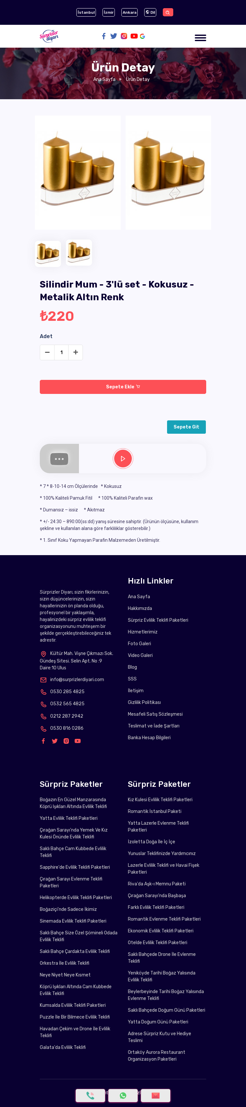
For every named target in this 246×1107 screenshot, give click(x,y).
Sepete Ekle (123, 387)
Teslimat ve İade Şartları (153, 726)
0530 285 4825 (62, 691)
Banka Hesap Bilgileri (149, 738)
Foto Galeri (139, 644)
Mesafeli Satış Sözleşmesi (155, 714)
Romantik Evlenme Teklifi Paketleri (164, 919)
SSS (132, 679)
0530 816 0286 (62, 728)
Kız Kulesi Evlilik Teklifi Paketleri (160, 800)
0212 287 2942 (61, 716)
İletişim (136, 691)
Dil (150, 12)
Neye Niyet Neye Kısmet (65, 975)
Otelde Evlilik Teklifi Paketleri (157, 942)
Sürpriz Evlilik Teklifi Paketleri (158, 620)
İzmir (109, 12)
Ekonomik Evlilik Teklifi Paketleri (160, 931)
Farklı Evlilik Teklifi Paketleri (156, 907)
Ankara (129, 12)
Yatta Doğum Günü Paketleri (158, 1022)
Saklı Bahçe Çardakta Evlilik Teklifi (75, 951)
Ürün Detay (137, 79)
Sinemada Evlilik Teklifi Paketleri (73, 921)
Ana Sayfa (104, 79)
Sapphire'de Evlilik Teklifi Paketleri (75, 867)
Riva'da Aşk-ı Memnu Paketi (157, 884)
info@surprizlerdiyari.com (72, 679)
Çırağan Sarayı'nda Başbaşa (157, 895)
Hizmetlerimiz (143, 632)
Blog (132, 667)
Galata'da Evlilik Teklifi (63, 1047)
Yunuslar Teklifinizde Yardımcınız (162, 853)
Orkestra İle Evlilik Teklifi (64, 963)
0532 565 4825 (62, 704)
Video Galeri (140, 655)
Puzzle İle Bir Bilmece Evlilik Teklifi (75, 1017)
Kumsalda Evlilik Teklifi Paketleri (73, 1005)
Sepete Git (186, 427)
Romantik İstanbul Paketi (154, 811)
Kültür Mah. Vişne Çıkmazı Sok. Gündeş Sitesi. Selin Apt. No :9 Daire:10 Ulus (76, 660)
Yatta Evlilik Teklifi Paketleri (69, 818)
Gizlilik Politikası (144, 702)
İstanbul (86, 12)
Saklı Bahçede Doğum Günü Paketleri (166, 1010)
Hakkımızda (140, 608)
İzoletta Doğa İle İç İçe (151, 842)
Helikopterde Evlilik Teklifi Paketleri (76, 897)
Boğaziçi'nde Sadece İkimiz (68, 909)
